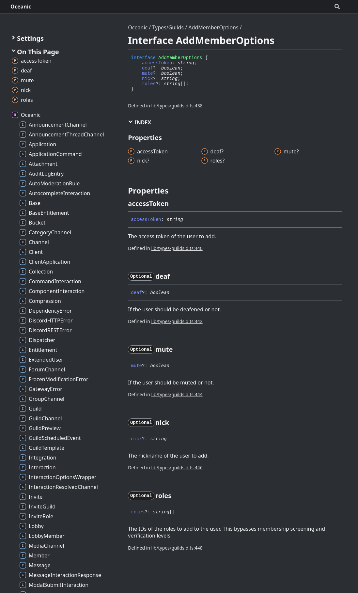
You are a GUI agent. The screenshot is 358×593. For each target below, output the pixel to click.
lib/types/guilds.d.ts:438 (177, 105)
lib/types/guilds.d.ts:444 (177, 394)
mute (147, 73)
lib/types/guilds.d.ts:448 (177, 548)
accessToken (157, 63)
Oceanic (20, 6)
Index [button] (139, 122)
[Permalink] (174, 203)
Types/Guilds (168, 27)
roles (149, 83)
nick (147, 78)
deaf (147, 68)
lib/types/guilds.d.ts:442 (177, 321)
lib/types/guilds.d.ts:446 (177, 467)
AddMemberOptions (213, 27)
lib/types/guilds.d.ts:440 (177, 248)
